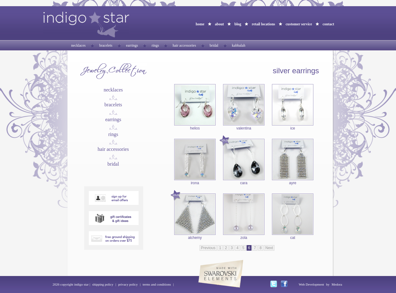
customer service (299, 24)
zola (243, 238)
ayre (292, 183)
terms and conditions (157, 284)
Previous (208, 248)
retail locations (263, 24)
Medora (337, 284)
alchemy (195, 238)
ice (292, 128)
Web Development (311, 284)
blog (238, 24)
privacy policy (128, 284)
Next (269, 248)
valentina (243, 128)
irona (195, 183)
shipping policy (102, 284)
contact (328, 24)
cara (243, 183)
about (219, 24)
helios (195, 128)
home (200, 24)
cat (292, 238)
